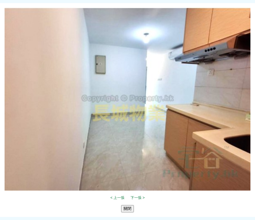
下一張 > (138, 198)
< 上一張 (117, 198)
